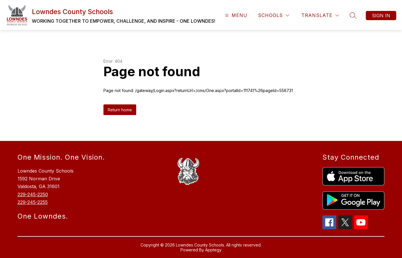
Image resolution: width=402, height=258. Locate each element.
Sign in (381, 15)
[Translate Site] (320, 15)
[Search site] (353, 15)
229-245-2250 (33, 194)
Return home (120, 109)
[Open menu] (235, 15)
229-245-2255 (33, 202)
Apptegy (213, 249)
